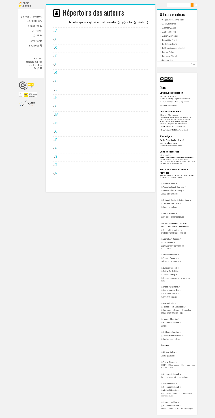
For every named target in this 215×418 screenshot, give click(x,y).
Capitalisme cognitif (170, 193)
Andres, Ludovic (169, 32)
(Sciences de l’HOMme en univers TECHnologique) (178, 366)
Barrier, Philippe (169, 52)
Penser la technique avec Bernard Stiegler (177, 408)
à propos (38, 58)
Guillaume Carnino (171, 332)
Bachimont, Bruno (169, 44)
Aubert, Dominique (170, 36)
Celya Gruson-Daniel (172, 335)
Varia (165, 325)
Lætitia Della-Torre (171, 203)
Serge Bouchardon (185, 102)
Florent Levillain (170, 402)
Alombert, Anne (169, 28)
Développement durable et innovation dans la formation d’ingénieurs (176, 311)
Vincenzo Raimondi (183, 130)
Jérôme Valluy (182, 126)
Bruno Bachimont (170, 287)
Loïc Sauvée (168, 242)
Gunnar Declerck (170, 268)
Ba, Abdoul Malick (169, 40)
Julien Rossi (184, 200)
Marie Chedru (168, 303)
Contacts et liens (34, 61)
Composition (166, 155)
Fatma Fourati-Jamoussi (173, 307)
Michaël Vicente (170, 254)
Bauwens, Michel (169, 56)
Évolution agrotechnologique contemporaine (172, 247)
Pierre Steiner (169, 362)
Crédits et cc (35, 65)
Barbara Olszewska (169, 115)
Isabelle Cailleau (170, 293)
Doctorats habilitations (171, 339)
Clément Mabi (169, 200)
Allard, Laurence (169, 23)
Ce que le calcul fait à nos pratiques (175, 377)
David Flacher (169, 383)
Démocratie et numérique (172, 207)
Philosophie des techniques (173, 216)
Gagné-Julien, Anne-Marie (173, 19)
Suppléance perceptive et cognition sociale (175, 279)
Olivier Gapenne (167, 96)
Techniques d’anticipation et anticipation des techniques (176, 394)
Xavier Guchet (172, 105)
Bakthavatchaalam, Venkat (173, 48)
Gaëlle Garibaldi (170, 271)
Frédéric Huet (169, 183)
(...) (192, 64)
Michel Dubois (171, 239)
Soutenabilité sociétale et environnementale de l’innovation (173, 231)
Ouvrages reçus (168, 355)
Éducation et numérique (172, 261)
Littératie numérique (170, 296)
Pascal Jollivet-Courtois (173, 187)
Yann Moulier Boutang (172, 190)
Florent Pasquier (170, 258)
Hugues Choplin (170, 319)
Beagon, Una (167, 60)
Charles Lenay (169, 274)
